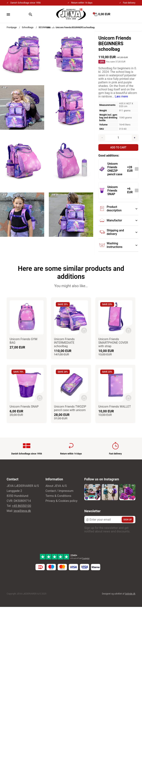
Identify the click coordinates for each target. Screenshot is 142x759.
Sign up (127, 519)
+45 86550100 (21, 506)
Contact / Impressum (59, 491)
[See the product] (102, 169)
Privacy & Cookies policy (61, 501)
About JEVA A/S (56, 486)
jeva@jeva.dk (22, 511)
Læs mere (121, 96)
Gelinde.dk (130, 593)
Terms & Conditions (58, 496)
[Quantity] (118, 137)
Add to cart (118, 147)
